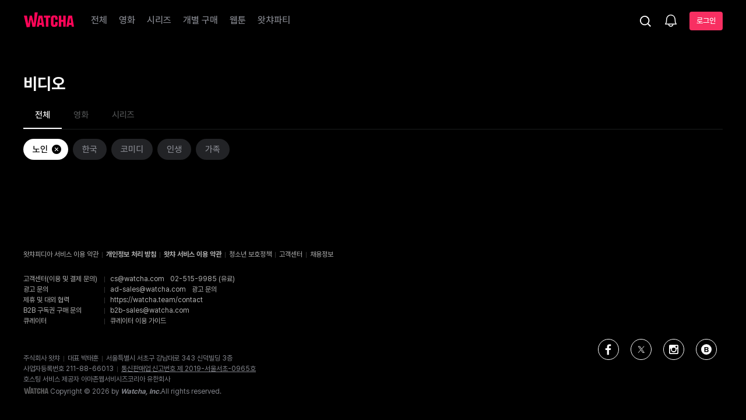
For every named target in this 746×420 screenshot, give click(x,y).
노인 (47, 149)
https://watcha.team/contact (156, 300)
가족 (212, 149)
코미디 (132, 149)
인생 (174, 149)
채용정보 (321, 254)
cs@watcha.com (137, 279)
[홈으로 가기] (49, 21)
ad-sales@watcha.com (148, 289)
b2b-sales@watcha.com (149, 310)
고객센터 (290, 254)
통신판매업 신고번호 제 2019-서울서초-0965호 (188, 369)
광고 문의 (204, 289)
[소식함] (671, 21)
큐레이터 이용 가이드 (138, 321)
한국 (89, 149)
